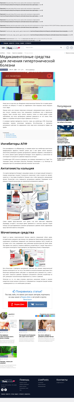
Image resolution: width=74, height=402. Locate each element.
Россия (59, 135)
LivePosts (2, 53)
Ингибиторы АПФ (10, 134)
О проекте (28, 43)
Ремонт (59, 156)
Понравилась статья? (27, 291)
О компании (40, 382)
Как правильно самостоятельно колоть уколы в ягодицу (6, 336)
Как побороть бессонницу (64, 122)
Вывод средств (23, 386)
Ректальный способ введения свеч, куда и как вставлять (27, 335)
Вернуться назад (69, 53)
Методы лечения (3, 69)
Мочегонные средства (11, 137)
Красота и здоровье (17, 53)
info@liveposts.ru (60, 382)
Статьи (17, 43)
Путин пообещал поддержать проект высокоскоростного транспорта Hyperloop (63, 140)
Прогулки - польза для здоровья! (6, 362)
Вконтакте (27, 299)
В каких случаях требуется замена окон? (64, 159)
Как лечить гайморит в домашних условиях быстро (46, 335)
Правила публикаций (24, 384)
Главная (4, 43)
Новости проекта (41, 384)
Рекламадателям (41, 386)
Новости (11, 43)
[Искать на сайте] (43, 47)
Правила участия (23, 382)
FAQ (20, 390)
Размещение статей (24, 388)
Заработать (27, 394)
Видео (22, 43)
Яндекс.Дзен (26, 297)
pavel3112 (31, 69)
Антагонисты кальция (11, 135)
